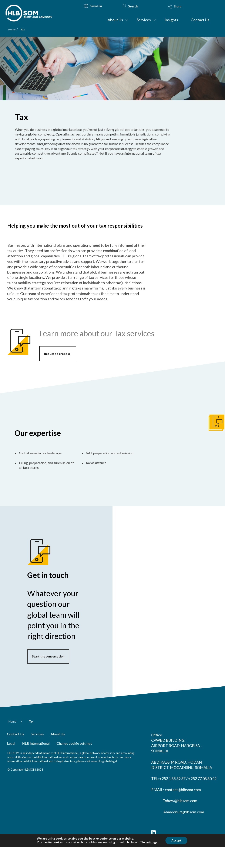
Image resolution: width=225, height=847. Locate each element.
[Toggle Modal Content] (189, 9)
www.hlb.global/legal (104, 761)
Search (133, 6)
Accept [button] (176, 840)
